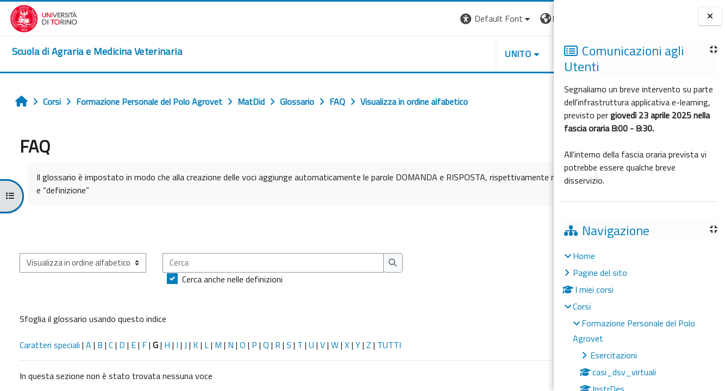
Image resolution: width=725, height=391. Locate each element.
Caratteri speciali (45, 344)
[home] (87, 52)
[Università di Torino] (34, 17)
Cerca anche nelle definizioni (228, 279)
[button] (404, 18)
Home (584, 255)
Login (535, 18)
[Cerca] (268, 263)
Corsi (582, 306)
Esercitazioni (613, 355)
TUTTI (385, 344)
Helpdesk (488, 53)
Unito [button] (427, 53)
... (537, 228)
